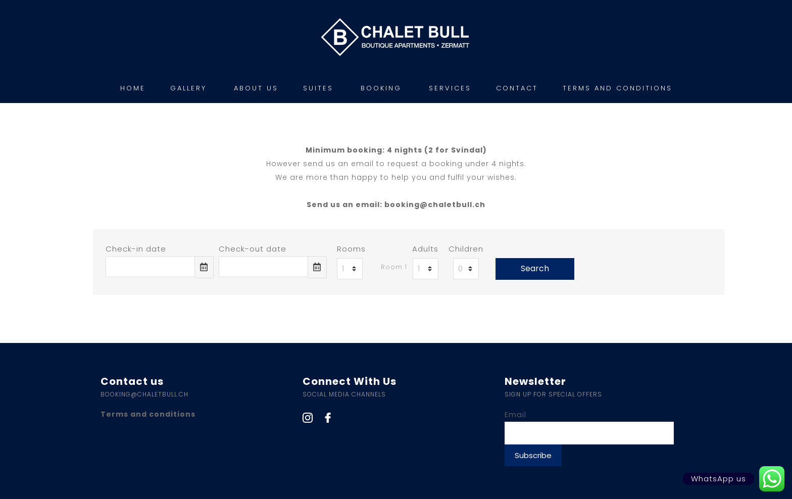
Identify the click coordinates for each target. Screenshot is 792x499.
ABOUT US (256, 88)
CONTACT (517, 88)
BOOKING (381, 88)
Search (535, 268)
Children (466, 248)
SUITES (318, 88)
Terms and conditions (148, 414)
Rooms (351, 248)
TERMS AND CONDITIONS (617, 88)
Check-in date (136, 248)
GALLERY (188, 88)
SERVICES (450, 88)
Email (515, 414)
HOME (132, 88)
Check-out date (252, 248)
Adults (425, 248)
